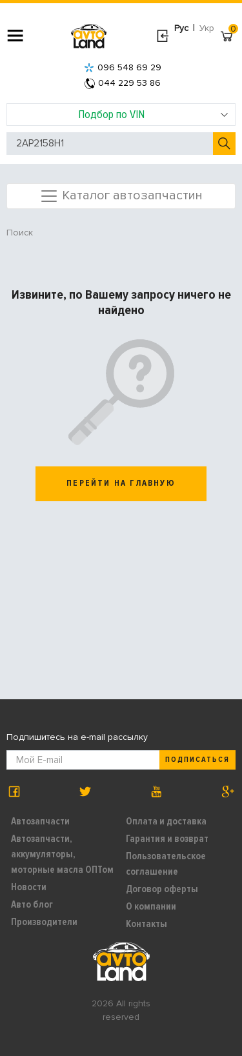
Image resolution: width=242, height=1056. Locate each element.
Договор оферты (162, 889)
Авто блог (32, 904)
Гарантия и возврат (167, 838)
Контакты (146, 924)
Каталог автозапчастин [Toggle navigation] (121, 196)
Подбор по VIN (153, 114)
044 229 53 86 (123, 82)
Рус (181, 28)
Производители (44, 922)
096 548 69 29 (122, 67)
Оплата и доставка (166, 821)
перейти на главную (121, 483)
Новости (28, 887)
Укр (206, 28)
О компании (151, 906)
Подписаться (197, 759)
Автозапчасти (40, 821)
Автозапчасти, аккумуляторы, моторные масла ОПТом (62, 854)
